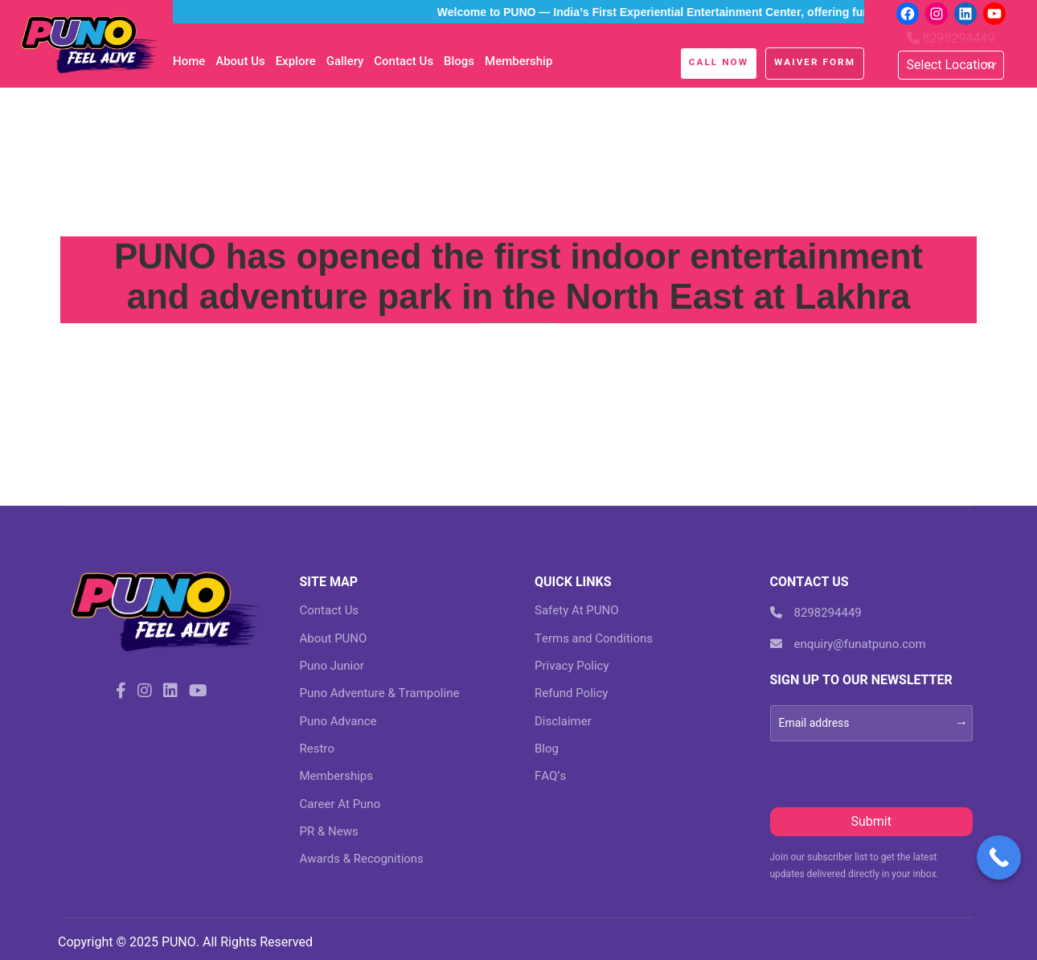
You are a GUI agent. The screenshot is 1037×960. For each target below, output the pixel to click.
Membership (518, 61)
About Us (240, 61)
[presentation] (892, 772)
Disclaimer (563, 721)
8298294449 (951, 38)
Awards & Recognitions (362, 858)
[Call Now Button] (999, 857)
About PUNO (333, 638)
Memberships (336, 776)
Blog (547, 748)
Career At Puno (340, 804)
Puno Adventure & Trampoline (380, 693)
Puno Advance (338, 721)
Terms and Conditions (594, 638)
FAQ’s (550, 776)
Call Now (718, 62)
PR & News (329, 831)
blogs (459, 61)
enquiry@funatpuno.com (848, 644)
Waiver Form (814, 62)
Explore (296, 61)
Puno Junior (332, 665)
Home (189, 61)
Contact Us (403, 61)
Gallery (345, 61)
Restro (317, 748)
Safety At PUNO (577, 610)
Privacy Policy (572, 665)
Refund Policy (571, 693)
